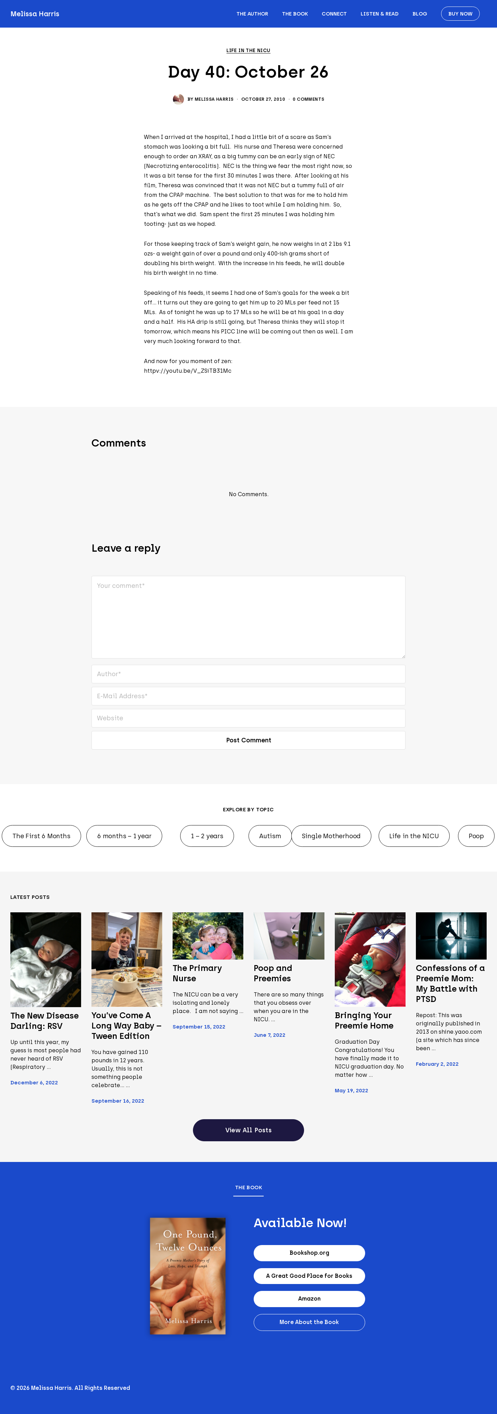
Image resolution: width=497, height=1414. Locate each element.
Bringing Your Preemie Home (364, 1020)
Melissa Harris (34, 13)
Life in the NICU (248, 50)
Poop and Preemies (273, 973)
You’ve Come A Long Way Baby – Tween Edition (126, 1025)
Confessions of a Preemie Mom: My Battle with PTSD (450, 983)
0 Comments (308, 99)
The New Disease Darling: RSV (44, 1021)
